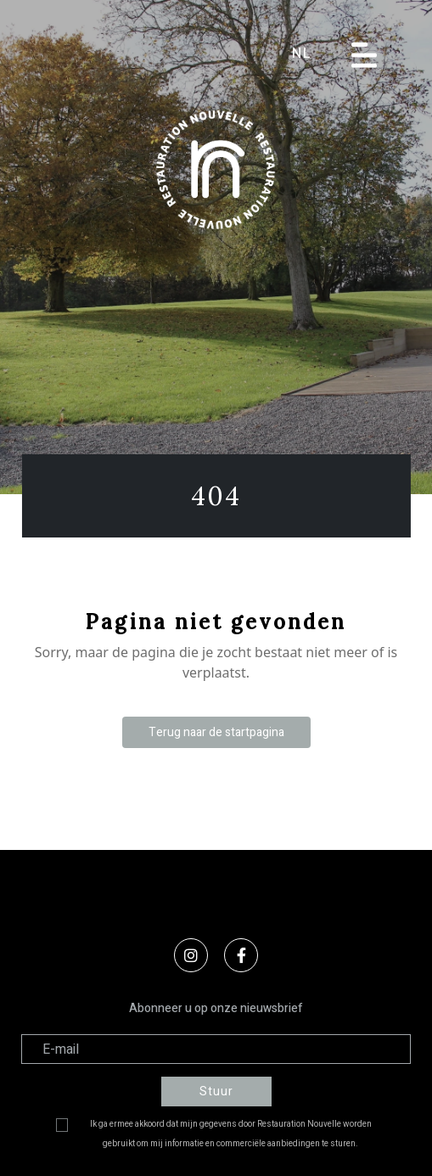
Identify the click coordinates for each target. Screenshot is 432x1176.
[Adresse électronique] (215, 1049)
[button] (313, 54)
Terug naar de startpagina (216, 732)
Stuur (216, 1091)
